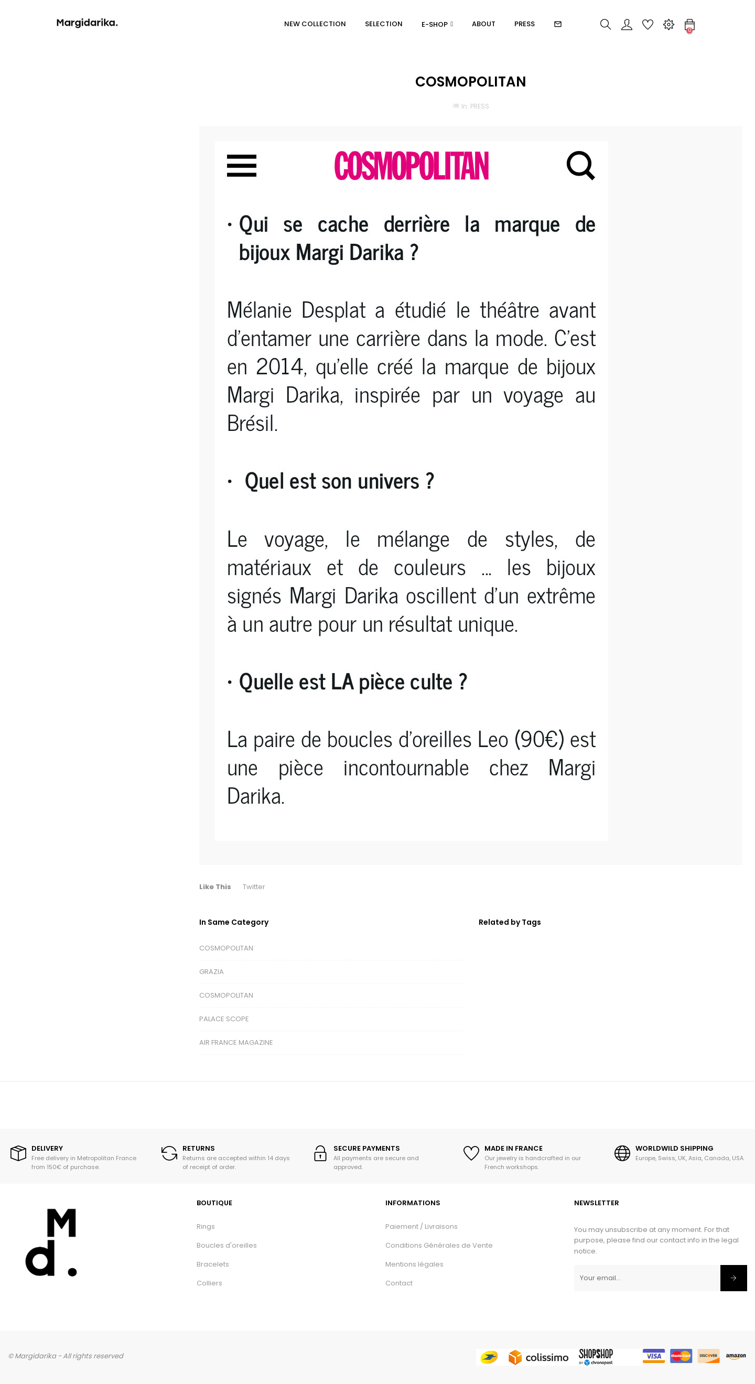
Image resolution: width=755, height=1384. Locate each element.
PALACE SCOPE (224, 1019)
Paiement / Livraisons (421, 1226)
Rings (206, 1226)
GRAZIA (211, 972)
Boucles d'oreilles (227, 1245)
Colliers (209, 1283)
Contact (399, 1283)
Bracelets (213, 1264)
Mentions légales (414, 1264)
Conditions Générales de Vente (439, 1245)
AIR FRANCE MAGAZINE (236, 1042)
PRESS (479, 106)
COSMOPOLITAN (226, 948)
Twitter (254, 887)
